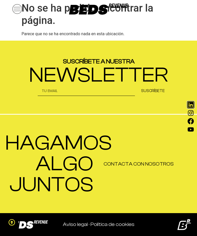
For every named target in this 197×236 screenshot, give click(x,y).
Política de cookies (112, 224)
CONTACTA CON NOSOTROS (139, 164)
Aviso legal (75, 224)
